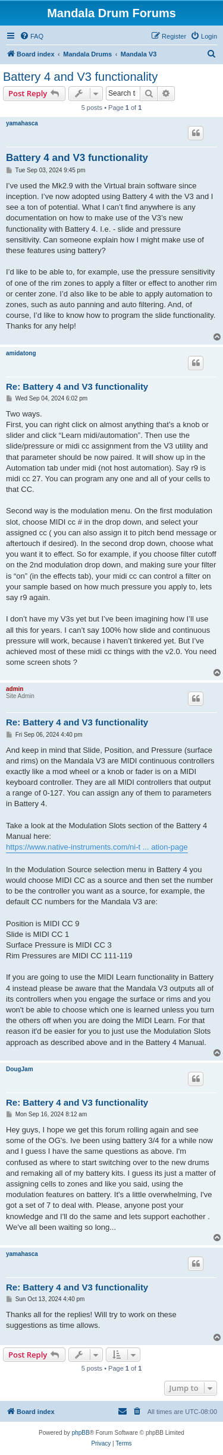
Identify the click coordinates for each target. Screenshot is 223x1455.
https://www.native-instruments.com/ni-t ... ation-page (97, 846)
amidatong (21, 353)
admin (14, 689)
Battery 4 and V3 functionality (80, 76)
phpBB (81, 1432)
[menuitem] (31, 36)
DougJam (19, 1069)
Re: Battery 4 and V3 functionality (77, 386)
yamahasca (22, 123)
